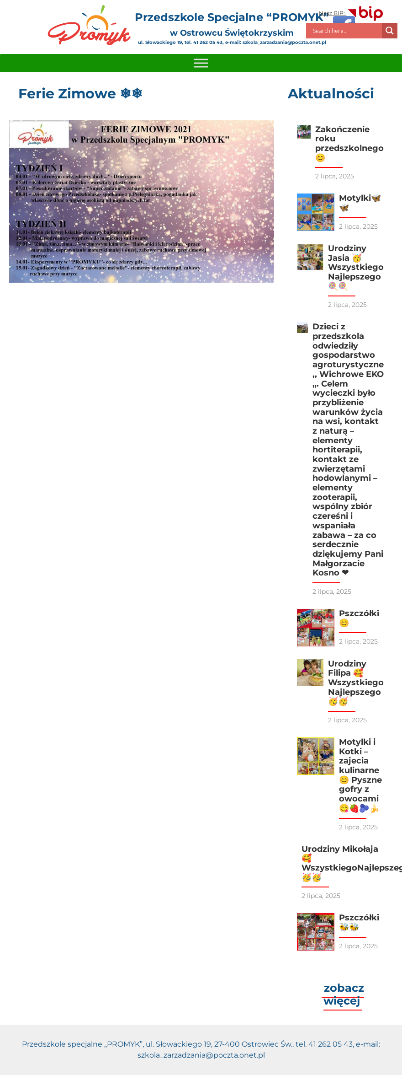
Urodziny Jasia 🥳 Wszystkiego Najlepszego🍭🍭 (356, 267)
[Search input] (346, 30)
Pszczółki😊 (359, 618)
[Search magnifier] (389, 30)
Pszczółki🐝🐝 (359, 922)
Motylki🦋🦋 (360, 203)
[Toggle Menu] (201, 63)
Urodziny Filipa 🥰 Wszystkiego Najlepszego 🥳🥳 (356, 683)
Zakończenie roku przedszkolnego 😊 (349, 143)
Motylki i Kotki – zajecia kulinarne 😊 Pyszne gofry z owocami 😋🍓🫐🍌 (360, 775)
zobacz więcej (343, 994)
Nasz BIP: (351, 13)
